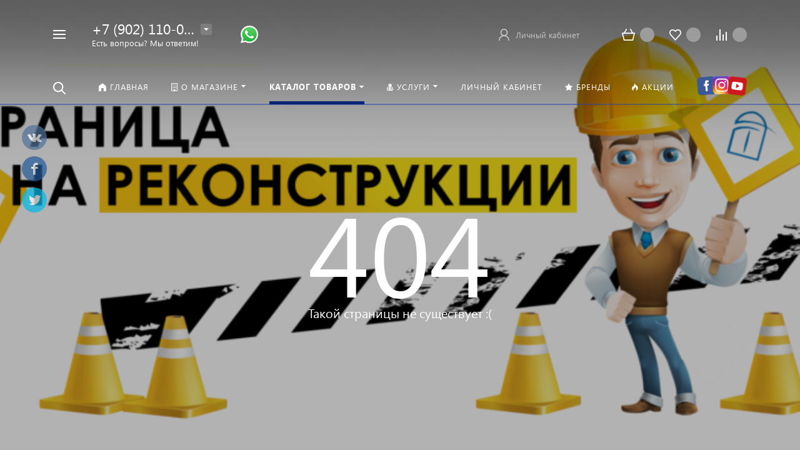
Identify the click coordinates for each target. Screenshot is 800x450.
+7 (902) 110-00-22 (152, 28)
